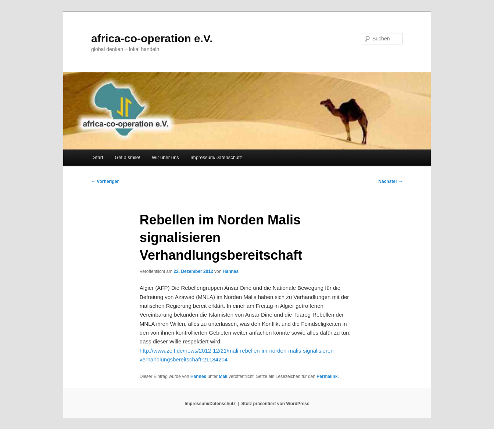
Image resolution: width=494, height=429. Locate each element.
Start (98, 157)
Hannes (231, 271)
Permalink (326, 376)
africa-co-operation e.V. (152, 38)
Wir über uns (165, 157)
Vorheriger (105, 181)
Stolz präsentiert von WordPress (275, 403)
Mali (223, 376)
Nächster (390, 181)
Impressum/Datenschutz (216, 157)
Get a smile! (127, 157)
